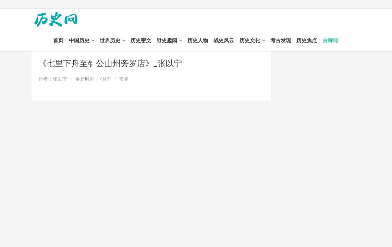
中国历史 (79, 40)
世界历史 (110, 40)
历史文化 (250, 40)
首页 (58, 40)
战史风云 (223, 40)
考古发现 (280, 40)
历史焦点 (306, 40)
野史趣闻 (167, 40)
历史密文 (141, 40)
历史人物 (197, 40)
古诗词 (330, 40)
